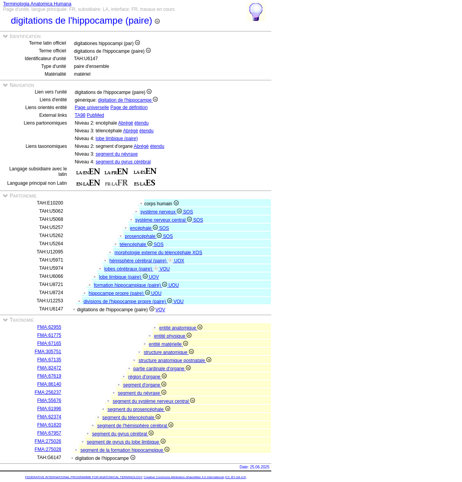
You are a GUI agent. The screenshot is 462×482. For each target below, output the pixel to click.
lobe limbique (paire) (117, 138)
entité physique (172, 336)
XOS (197, 252)
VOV (160, 309)
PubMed (95, 115)
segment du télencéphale (131, 417)
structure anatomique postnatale (174, 360)
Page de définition (129, 107)
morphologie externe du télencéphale (154, 252)
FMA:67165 (49, 343)
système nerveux (161, 212)
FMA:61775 (49, 335)
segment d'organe (144, 385)
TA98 (80, 115)
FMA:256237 (47, 392)
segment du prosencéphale (138, 409)
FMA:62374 (49, 417)
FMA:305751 (47, 351)
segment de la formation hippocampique (124, 450)
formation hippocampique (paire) (131, 285)
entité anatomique (181, 328)
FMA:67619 (49, 376)
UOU (174, 285)
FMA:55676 (49, 400)
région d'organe (147, 377)
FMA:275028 (47, 449)
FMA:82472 (49, 368)
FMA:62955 (49, 327)
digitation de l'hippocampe (128, 100)
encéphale (144, 228)
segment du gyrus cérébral (123, 162)
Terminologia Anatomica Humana (37, 4)
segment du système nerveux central (154, 401)
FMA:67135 (49, 359)
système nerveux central (164, 220)
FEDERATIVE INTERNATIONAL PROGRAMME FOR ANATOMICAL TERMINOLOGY (84, 477)
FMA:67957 (49, 433)
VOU (165, 269)
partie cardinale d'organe (162, 368)
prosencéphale (144, 236)
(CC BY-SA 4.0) (235, 477)
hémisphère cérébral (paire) (141, 261)
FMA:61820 (49, 425)
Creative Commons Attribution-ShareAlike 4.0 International (183, 477)
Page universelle (92, 107)
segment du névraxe (117, 154)
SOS (188, 212)
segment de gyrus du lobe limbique (126, 442)
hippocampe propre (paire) (120, 293)
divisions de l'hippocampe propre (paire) (129, 301)
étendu (141, 123)
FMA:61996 (49, 408)
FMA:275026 (47, 441)
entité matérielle (168, 344)
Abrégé (125, 123)
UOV (154, 277)
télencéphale (137, 244)
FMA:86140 (49, 384)
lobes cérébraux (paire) (132, 269)
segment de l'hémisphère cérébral (135, 425)
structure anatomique (169, 352)
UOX (179, 261)
